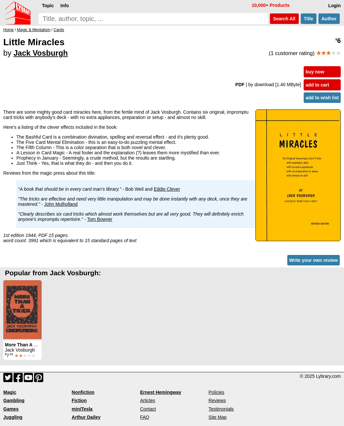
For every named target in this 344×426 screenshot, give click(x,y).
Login (334, 5)
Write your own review (313, 260)
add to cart (317, 84)
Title (308, 18)
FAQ (144, 417)
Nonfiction (83, 392)
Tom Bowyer (99, 219)
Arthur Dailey (86, 417)
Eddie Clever (167, 189)
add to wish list (322, 97)
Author (329, 18)
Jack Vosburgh (40, 53)
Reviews (217, 400)
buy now (315, 71)
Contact (148, 409)
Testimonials (221, 409)
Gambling (14, 400)
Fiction (79, 400)
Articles (147, 400)
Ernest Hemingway (160, 392)
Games (11, 409)
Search (284, 18)
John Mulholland (61, 204)
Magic (9, 392)
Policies (216, 392)
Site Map (218, 417)
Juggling (12, 417)
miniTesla (82, 409)
